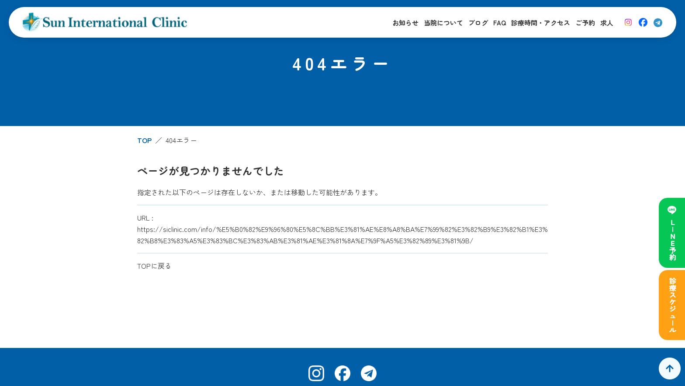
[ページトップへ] (670, 368)
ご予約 (585, 22)
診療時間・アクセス (540, 22)
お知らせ (405, 22)
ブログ (478, 22)
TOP (144, 140)
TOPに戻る (154, 265)
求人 (606, 22)
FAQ (499, 22)
